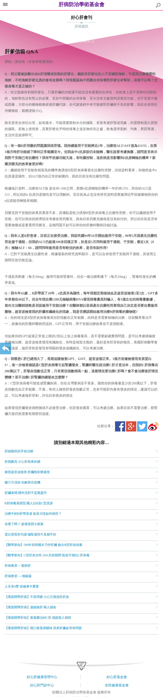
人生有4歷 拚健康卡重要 (22, 586)
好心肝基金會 (117, 677)
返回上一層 (5, 348)
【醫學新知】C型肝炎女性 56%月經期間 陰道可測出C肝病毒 (47, 555)
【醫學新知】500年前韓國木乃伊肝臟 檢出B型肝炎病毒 (43, 545)
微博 (153, 426)
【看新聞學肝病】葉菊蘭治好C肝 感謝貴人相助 (38, 617)
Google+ (131, 426)
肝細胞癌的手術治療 (19, 451)
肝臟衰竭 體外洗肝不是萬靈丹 (26, 493)
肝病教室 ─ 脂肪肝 (18, 565)
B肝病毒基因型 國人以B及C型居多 (29, 503)
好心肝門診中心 (42, 685)
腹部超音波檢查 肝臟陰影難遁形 (27, 472)
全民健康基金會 (117, 685)
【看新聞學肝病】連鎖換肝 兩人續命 (30, 607)
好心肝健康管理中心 (42, 677)
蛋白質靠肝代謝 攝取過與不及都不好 (30, 534)
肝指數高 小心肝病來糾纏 (23, 461)
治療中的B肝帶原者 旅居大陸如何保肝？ (33, 513)
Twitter (142, 426)
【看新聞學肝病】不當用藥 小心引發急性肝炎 (37, 597)
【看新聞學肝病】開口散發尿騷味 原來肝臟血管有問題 (43, 628)
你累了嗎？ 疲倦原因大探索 (24, 524)
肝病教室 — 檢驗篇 (18, 576)
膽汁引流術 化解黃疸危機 (23, 482)
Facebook (120, 426)
